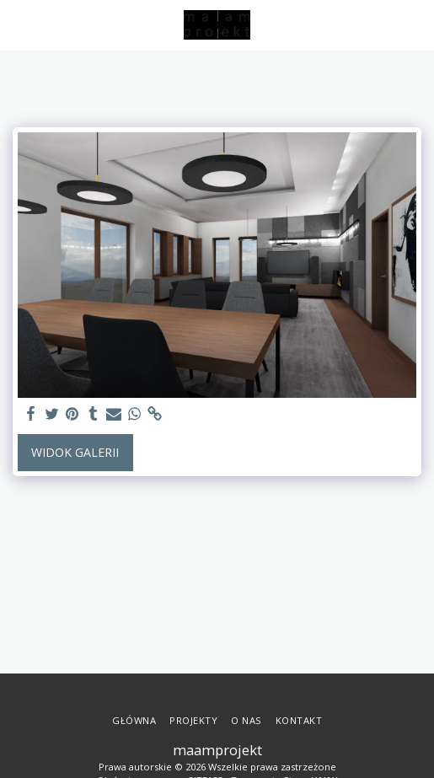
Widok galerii (75, 452)
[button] (18, 24)
